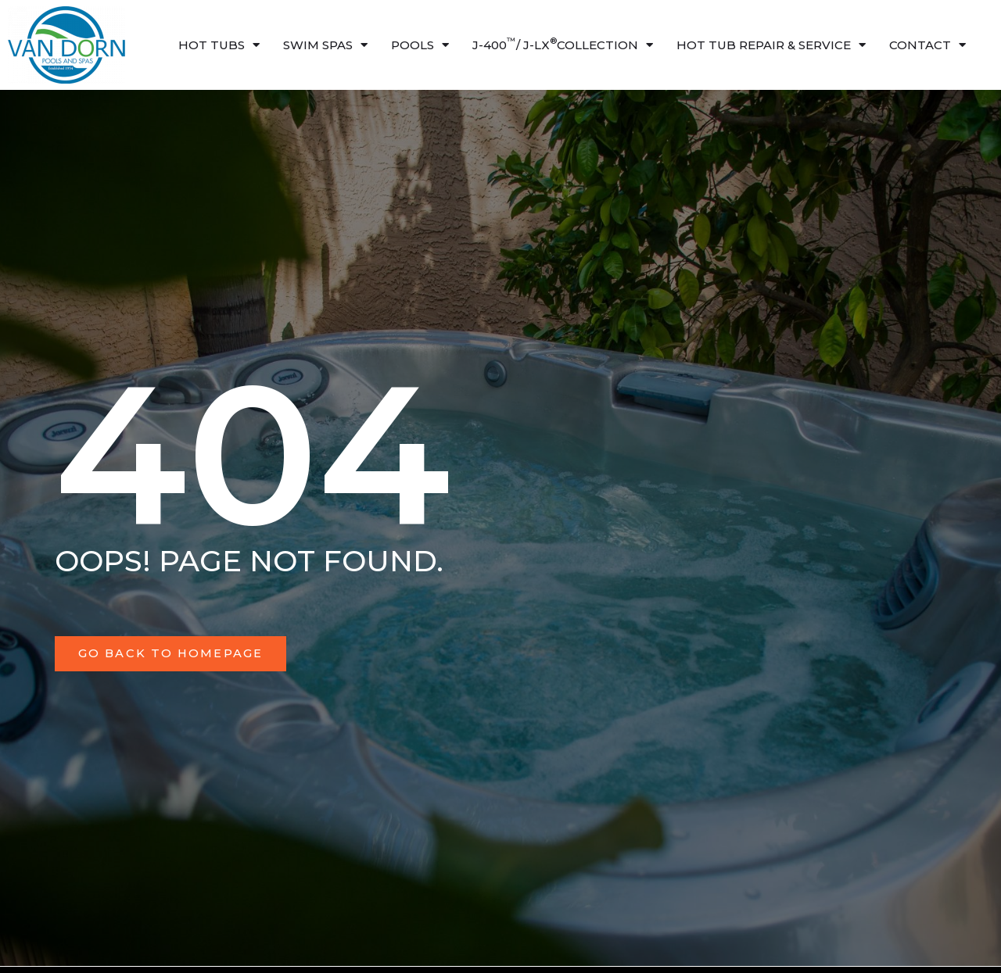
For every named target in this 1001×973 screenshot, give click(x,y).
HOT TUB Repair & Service (771, 45)
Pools (420, 45)
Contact (927, 45)
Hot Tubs (219, 45)
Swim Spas (325, 45)
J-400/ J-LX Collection (562, 45)
